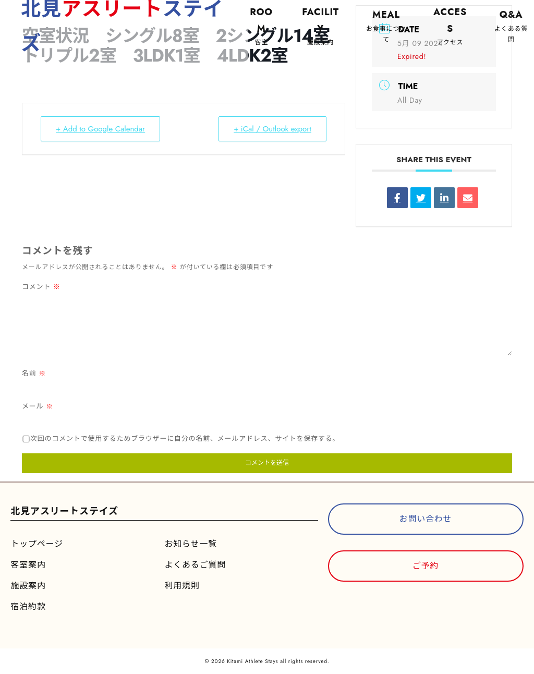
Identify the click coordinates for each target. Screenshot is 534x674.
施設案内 (27, 586)
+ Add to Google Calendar (100, 129)
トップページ (36, 544)
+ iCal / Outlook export (272, 129)
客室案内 (27, 565)
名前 (34, 373)
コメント (41, 287)
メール (37, 406)
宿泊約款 (27, 606)
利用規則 (181, 586)
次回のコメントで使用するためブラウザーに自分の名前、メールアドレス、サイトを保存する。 (184, 438)
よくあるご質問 (195, 565)
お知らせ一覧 (190, 544)
